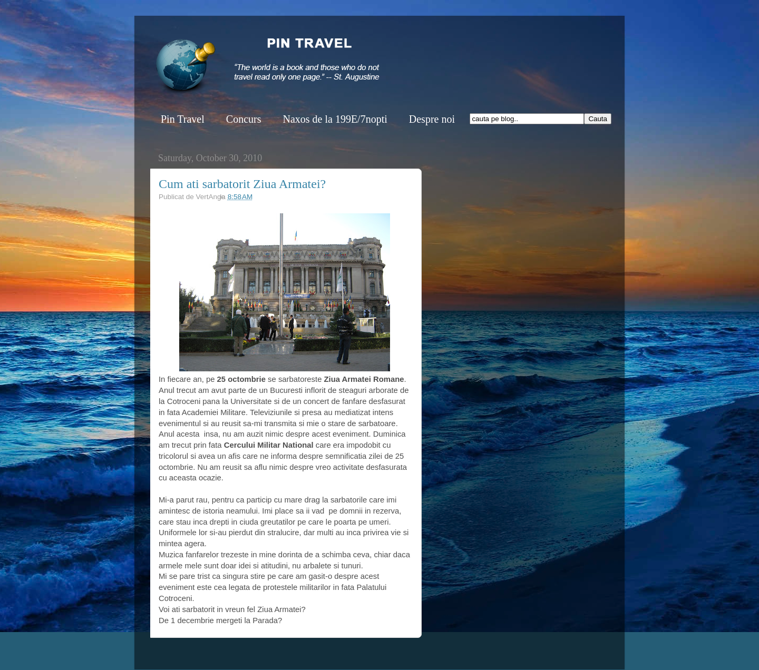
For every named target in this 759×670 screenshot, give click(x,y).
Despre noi (432, 119)
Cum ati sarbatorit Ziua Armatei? (242, 184)
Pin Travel (183, 119)
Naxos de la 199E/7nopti (335, 119)
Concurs (243, 119)
